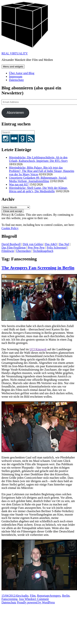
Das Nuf (64, 244)
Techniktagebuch (43, 251)
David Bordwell (11, 244)
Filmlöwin (7, 251)
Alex (18, 595)
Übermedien (23, 251)
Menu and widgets (13, 66)
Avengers (55, 595)
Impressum (15, 76)
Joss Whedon (27, 599)
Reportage (43, 595)
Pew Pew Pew (36, 247)
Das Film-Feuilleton (13, 247)
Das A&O (51, 244)
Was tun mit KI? (19, 184)
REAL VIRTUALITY (14, 53)
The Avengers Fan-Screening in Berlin (37, 267)
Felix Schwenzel (57, 247)
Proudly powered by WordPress (36, 602)
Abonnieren (15, 113)
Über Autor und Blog (21, 73)
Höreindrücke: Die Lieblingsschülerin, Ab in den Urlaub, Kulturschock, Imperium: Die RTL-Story (38, 159)
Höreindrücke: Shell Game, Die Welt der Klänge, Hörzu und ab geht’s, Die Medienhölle (38, 189)
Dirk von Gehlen (33, 244)
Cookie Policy (10, 228)
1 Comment (42, 599)
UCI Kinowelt (38, 349)
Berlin (66, 595)
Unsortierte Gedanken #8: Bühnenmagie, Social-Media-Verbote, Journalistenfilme (38, 179)
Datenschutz (16, 79)
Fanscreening (9, 599)
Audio (24, 595)
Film (33, 595)
